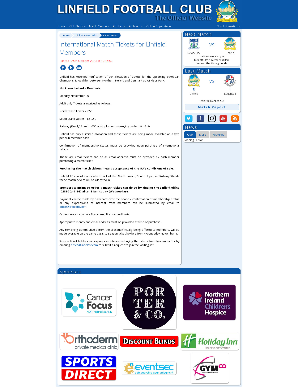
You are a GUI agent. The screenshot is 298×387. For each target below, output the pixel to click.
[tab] (190, 134)
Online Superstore (158, 26)
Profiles (118, 26)
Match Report (212, 107)
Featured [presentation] (218, 134)
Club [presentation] (190, 134)
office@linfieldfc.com (72, 207)
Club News (76, 26)
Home (61, 26)
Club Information (227, 26)
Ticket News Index (86, 35)
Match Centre (98, 26)
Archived (134, 26)
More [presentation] (202, 134)
